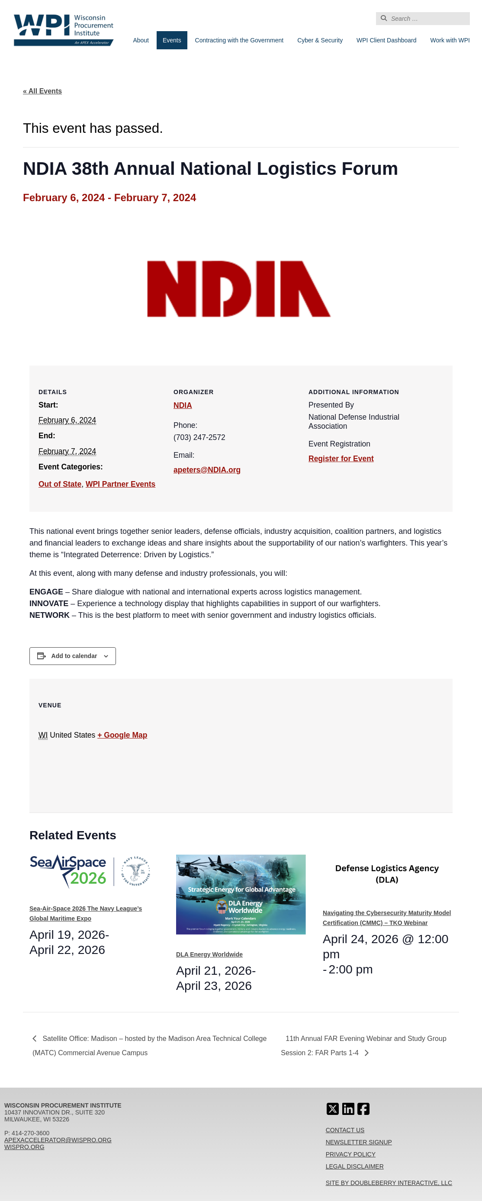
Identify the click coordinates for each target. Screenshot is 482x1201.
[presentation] (94, 875)
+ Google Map (122, 735)
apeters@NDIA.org (207, 470)
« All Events (42, 91)
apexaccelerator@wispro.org (58, 1140)
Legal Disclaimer (355, 1166)
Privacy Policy (351, 1154)
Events (172, 40)
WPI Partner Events (120, 484)
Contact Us (345, 1130)
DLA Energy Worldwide (209, 954)
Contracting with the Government (239, 40)
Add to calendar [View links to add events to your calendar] (74, 655)
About (141, 40)
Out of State (60, 484)
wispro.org (24, 1146)
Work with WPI (450, 40)
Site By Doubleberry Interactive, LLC (389, 1182)
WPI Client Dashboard (387, 40)
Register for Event (341, 458)
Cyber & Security (320, 40)
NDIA (183, 405)
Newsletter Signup (359, 1142)
